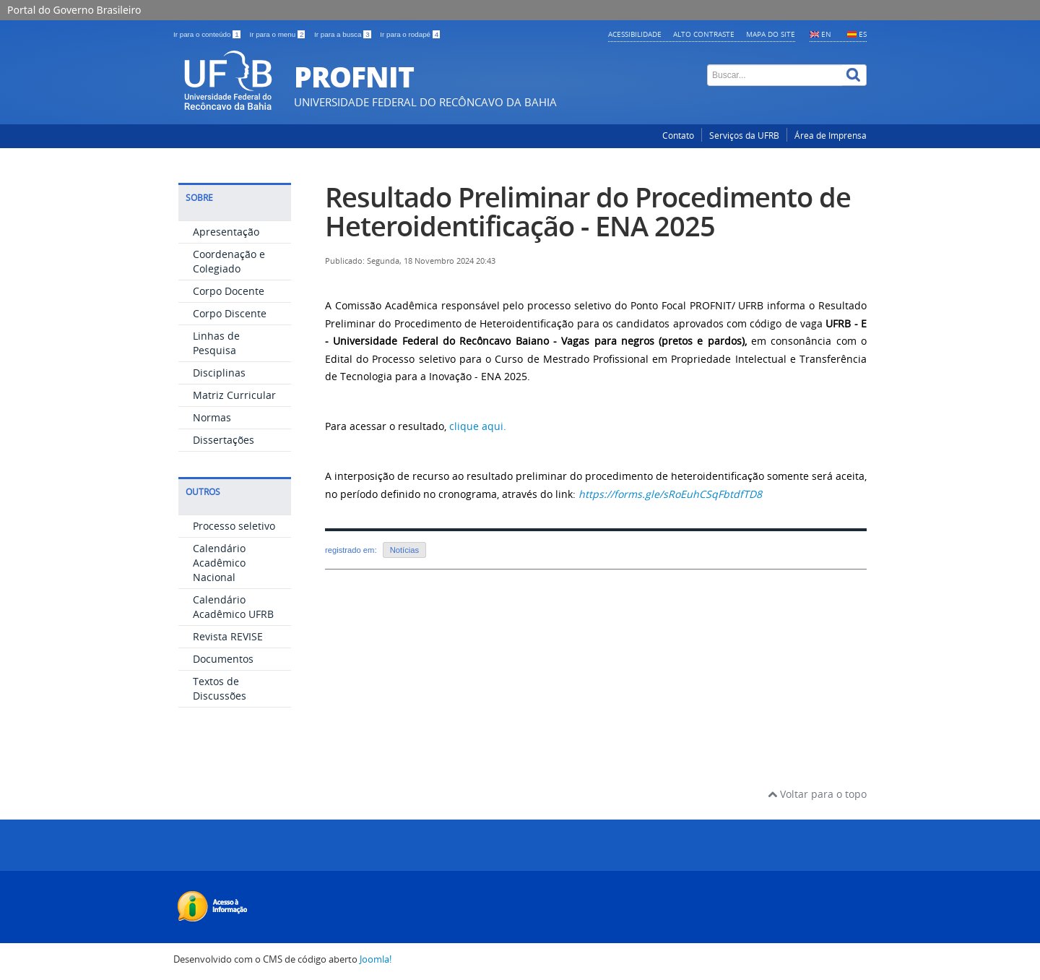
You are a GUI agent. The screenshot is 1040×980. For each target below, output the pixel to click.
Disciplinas (219, 372)
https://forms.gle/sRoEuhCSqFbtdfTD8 (670, 494)
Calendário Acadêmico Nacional (219, 562)
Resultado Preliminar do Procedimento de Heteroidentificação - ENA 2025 (588, 211)
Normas (212, 417)
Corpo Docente (228, 291)
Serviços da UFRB (744, 135)
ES (863, 34)
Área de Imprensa (830, 135)
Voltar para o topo (817, 794)
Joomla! (375, 959)
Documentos (223, 659)
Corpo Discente (229, 313)
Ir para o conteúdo (207, 34)
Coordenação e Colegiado (229, 261)
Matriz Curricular (234, 395)
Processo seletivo (234, 526)
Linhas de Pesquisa (216, 343)
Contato (678, 135)
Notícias (404, 550)
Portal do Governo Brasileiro (74, 10)
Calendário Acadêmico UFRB (233, 607)
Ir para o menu (278, 34)
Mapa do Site (770, 34)
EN (826, 34)
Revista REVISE (228, 636)
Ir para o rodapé (410, 34)
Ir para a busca (343, 34)
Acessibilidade (635, 34)
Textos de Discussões (219, 688)
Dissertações (223, 440)
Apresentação (226, 231)
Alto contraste (703, 34)
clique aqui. (477, 426)
